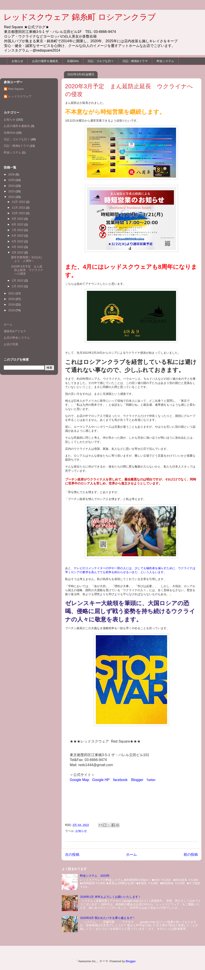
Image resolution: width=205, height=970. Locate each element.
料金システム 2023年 (95, 875)
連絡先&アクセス (15, 331)
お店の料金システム (17, 337)
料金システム (165, 61)
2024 (12, 185)
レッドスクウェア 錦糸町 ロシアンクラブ (80, 17)
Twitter (151, 780)
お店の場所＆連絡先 (45, 61)
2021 (12, 293)
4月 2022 (18, 247)
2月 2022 (18, 280)
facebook (120, 780)
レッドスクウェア (19, 96)
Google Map (79, 780)
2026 (12, 174)
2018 (12, 310)
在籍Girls (73, 61)
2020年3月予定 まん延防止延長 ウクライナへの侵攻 (27, 270)
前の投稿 (191, 854)
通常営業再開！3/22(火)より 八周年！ (26, 259)
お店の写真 (11, 344)
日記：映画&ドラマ (135, 61)
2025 (12, 180)
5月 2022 (18, 241)
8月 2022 (18, 224)
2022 (12, 197)
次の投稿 (72, 854)
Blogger (137, 780)
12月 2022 (19, 201)
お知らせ (17, 61)
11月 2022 (19, 207)
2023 (12, 191)
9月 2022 (18, 218)
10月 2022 (19, 213)
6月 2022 (18, 235)
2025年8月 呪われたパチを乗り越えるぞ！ (107, 918)
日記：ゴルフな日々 (101, 61)
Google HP (101, 780)
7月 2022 (18, 230)
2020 (12, 299)
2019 (12, 304)
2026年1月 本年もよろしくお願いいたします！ (110, 896)
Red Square (16, 88)
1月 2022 (18, 286)
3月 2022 (18, 252)
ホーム (131, 854)
